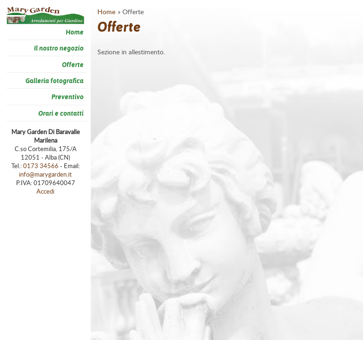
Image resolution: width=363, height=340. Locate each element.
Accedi (45, 191)
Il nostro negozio (59, 47)
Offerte (73, 64)
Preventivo (68, 96)
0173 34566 (41, 166)
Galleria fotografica (55, 80)
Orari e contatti (61, 113)
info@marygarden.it (45, 174)
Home (75, 31)
